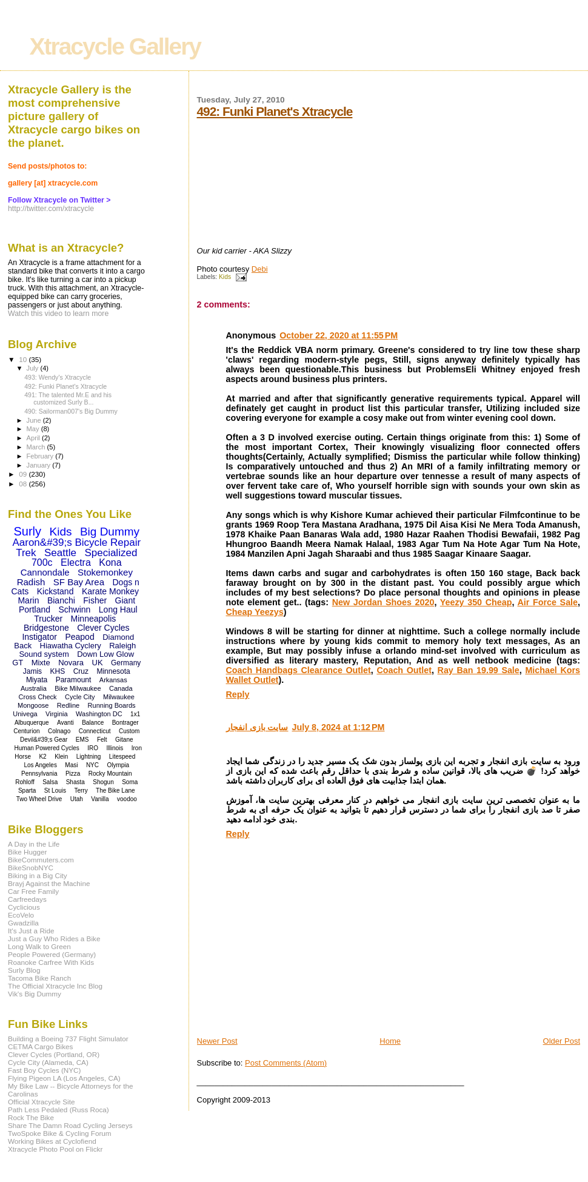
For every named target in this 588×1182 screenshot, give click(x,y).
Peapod (79, 637)
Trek (26, 553)
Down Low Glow (105, 654)
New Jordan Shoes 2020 (383, 602)
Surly (27, 531)
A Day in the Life (33, 844)
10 (23, 359)
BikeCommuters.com (41, 860)
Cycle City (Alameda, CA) (48, 1062)
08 (23, 484)
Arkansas (113, 679)
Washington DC (99, 713)
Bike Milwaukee (78, 688)
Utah (76, 799)
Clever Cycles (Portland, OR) (53, 1054)
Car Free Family (33, 891)
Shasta (75, 782)
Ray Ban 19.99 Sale (479, 670)
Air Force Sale (548, 602)
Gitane (124, 739)
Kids (225, 277)
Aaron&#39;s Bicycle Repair (76, 542)
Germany (126, 663)
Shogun (103, 782)
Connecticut (95, 731)
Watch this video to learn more (58, 313)
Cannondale (45, 572)
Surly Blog (24, 970)
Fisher (95, 600)
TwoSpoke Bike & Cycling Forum (60, 1133)
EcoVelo (21, 915)
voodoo (127, 799)
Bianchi (61, 600)
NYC (92, 765)
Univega (25, 713)
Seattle (60, 553)
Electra (76, 562)
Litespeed (122, 756)
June (35, 420)
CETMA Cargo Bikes (40, 1046)
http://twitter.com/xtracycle (51, 208)
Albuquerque (32, 722)
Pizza (72, 773)
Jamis (32, 671)
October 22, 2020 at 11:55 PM (338, 335)
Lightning (88, 756)
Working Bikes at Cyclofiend (52, 1141)
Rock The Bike (31, 1117)
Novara (71, 662)
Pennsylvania (39, 773)
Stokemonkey (105, 572)
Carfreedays (27, 899)
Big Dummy (109, 531)
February (41, 456)
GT (17, 662)
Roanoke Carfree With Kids (51, 962)
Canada (121, 688)
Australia (34, 688)
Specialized (110, 553)
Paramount (74, 680)
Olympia (118, 765)
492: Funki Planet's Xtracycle (275, 111)
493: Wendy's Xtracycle (57, 377)
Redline (68, 705)
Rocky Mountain (110, 773)
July (34, 368)
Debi (260, 269)
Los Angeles (40, 765)
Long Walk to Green (39, 946)
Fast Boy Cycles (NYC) (44, 1070)
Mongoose (33, 705)
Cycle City (80, 696)
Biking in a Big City (37, 875)
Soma (130, 782)
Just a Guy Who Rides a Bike (54, 938)
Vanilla (100, 799)
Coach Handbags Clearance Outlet (298, 670)
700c (42, 562)
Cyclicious (24, 907)
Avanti (65, 722)
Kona (110, 562)
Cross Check (38, 696)
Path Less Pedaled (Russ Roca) (58, 1109)
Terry (80, 790)
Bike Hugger (27, 852)
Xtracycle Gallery (115, 46)
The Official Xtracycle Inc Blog (55, 986)
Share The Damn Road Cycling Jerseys (70, 1125)
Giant (125, 600)
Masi (71, 765)
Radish (31, 582)
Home (390, 1041)
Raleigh (122, 645)
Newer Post (217, 1041)
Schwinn (74, 609)
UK (97, 662)
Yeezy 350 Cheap (476, 602)
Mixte (41, 662)
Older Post (561, 1041)
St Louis (55, 790)
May (34, 428)
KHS (57, 671)
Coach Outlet (404, 670)
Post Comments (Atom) (286, 1062)
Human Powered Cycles (47, 748)
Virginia (56, 713)
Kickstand (55, 591)
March (37, 447)
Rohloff (25, 782)
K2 (42, 756)
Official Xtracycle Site (41, 1102)
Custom (129, 731)
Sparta (27, 790)
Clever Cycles (103, 628)
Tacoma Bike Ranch (39, 978)
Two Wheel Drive (39, 799)
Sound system (43, 654)
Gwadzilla (23, 923)
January (40, 465)
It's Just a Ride (31, 931)
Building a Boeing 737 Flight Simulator (68, 1039)
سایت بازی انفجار (257, 727)
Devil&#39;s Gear (43, 739)
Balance (93, 722)
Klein (61, 756)
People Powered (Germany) (52, 954)
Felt (102, 739)
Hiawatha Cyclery (70, 645)
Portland (34, 609)
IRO (92, 748)
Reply (238, 694)
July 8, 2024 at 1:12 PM (338, 727)
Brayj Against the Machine (49, 883)
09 (23, 474)
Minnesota (113, 671)
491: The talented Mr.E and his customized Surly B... (68, 398)
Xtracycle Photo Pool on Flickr (55, 1149)
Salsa (50, 782)
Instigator (39, 637)
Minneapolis (93, 618)
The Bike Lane (115, 790)
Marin (28, 600)
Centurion (26, 731)
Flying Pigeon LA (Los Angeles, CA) (64, 1078)
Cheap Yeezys (255, 612)
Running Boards (112, 705)
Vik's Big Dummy (34, 994)
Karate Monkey (110, 591)
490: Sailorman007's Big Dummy (71, 411)
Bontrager (125, 722)
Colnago (59, 731)
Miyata (36, 680)
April (34, 438)
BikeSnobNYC (30, 867)
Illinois (115, 748)
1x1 (135, 714)
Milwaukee (119, 696)
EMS (82, 739)
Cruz (81, 671)
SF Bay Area (78, 582)
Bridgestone (46, 628)
